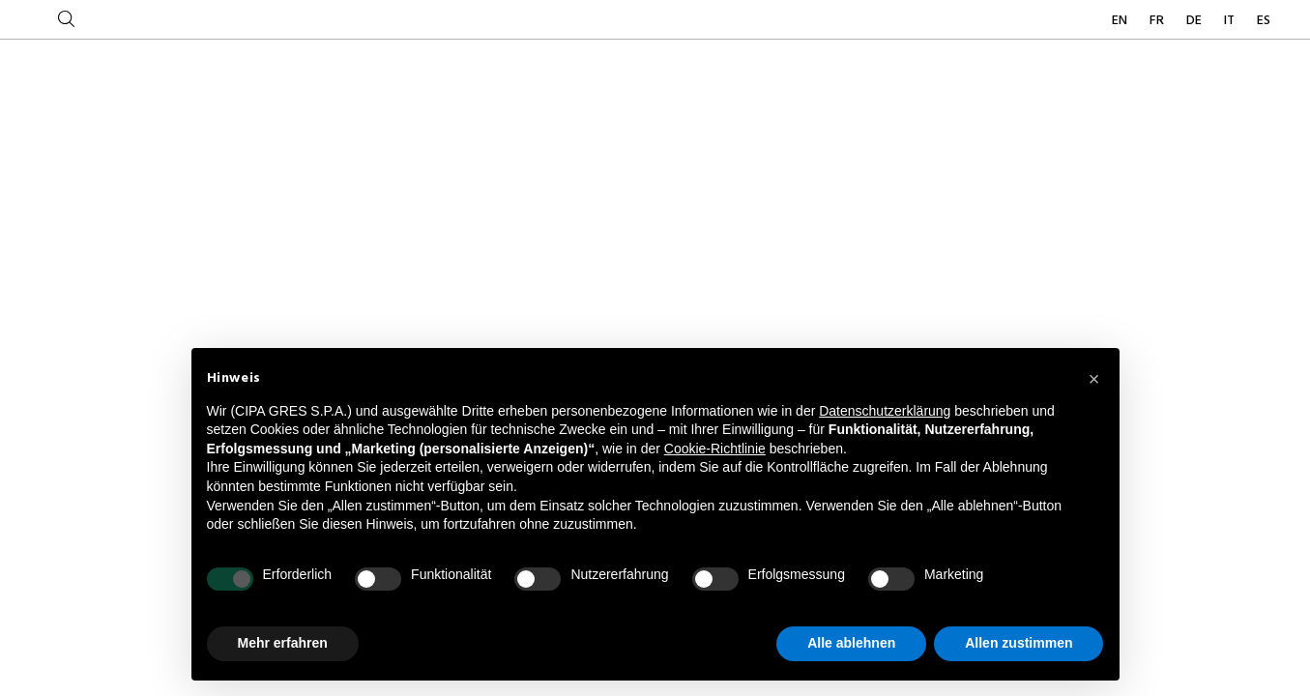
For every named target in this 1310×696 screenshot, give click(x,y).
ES (1263, 21)
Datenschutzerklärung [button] (884, 411)
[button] (1094, 378)
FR (1158, 21)
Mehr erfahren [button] (283, 643)
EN (1121, 21)
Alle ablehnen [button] (851, 643)
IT (1230, 21)
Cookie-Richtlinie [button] (715, 448)
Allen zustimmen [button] (1018, 643)
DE (1195, 21)
